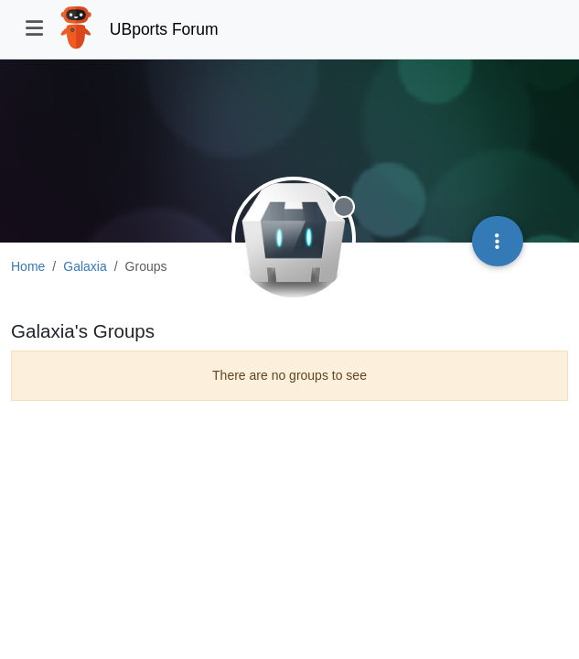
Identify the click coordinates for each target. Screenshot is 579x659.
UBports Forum (164, 29)
